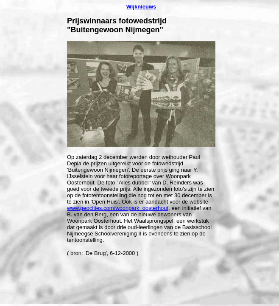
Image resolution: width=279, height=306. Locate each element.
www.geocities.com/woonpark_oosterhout (117, 208)
